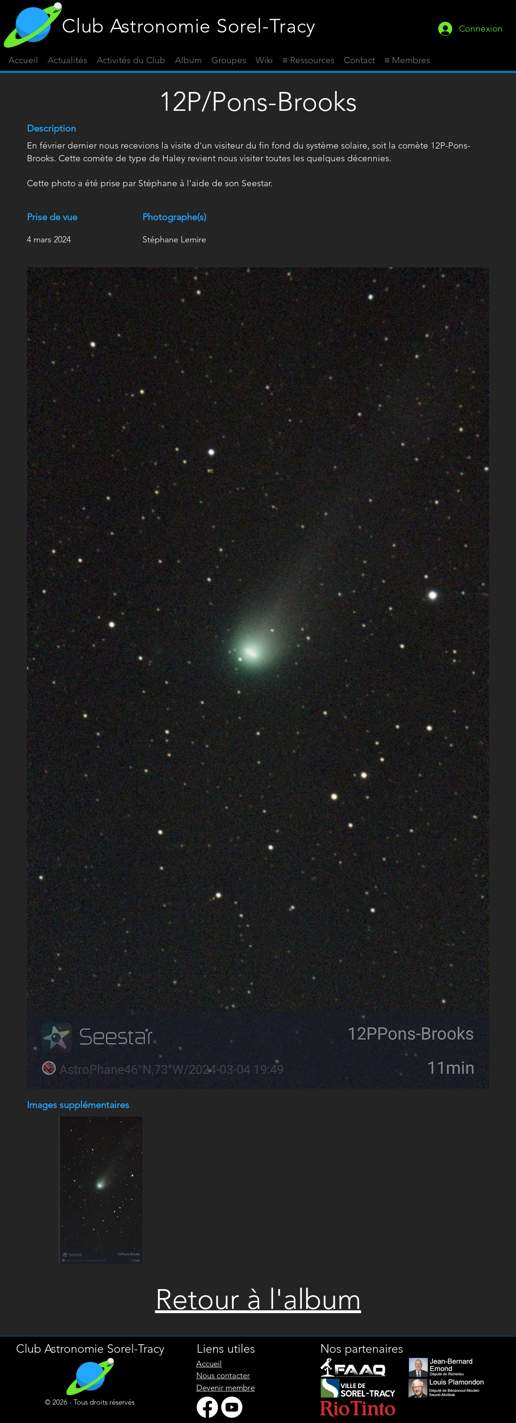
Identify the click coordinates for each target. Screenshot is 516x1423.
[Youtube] (231, 1407)
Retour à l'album (258, 1299)
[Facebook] (207, 1407)
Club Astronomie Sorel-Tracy (189, 25)
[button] (308, 60)
